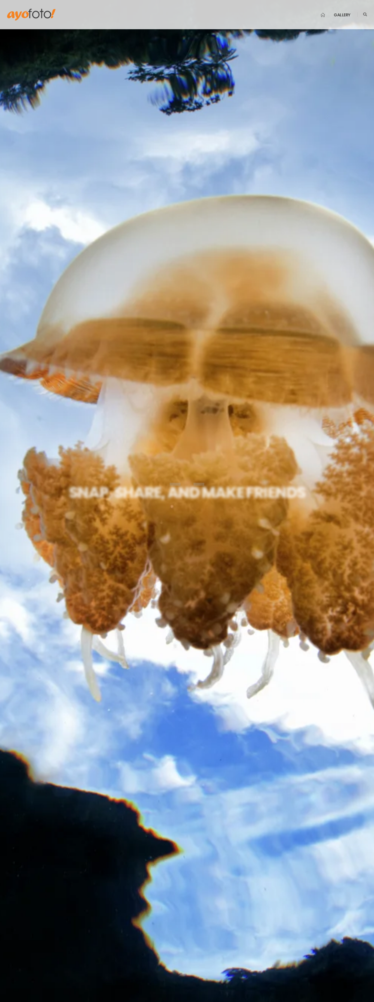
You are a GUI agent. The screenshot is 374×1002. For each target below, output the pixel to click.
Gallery (342, 15)
